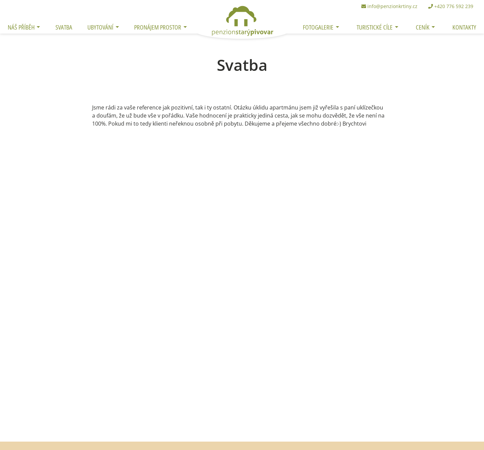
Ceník (423, 27)
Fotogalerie (319, 27)
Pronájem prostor (158, 27)
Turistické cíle (375, 27)
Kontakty (464, 27)
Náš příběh (22, 27)
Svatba (63, 27)
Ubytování (101, 27)
